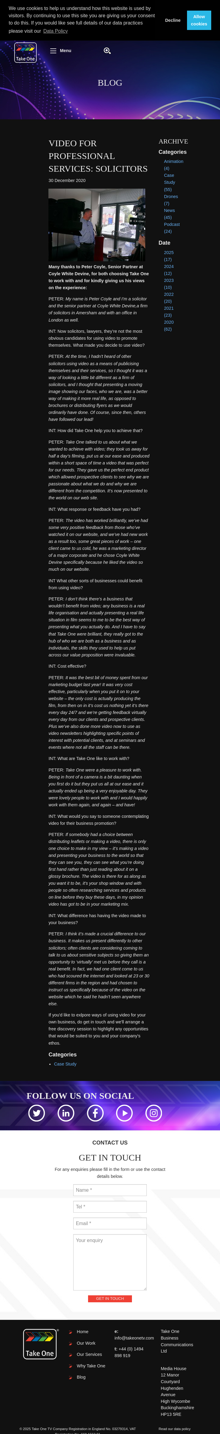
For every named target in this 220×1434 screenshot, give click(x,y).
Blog (81, 1377)
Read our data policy (175, 1429)
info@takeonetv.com (134, 1338)
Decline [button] (173, 20)
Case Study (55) (169, 182)
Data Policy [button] (55, 31)
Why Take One (91, 1365)
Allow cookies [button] (199, 20)
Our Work (86, 1343)
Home (82, 1331)
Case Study (65, 1064)
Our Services (89, 1354)
